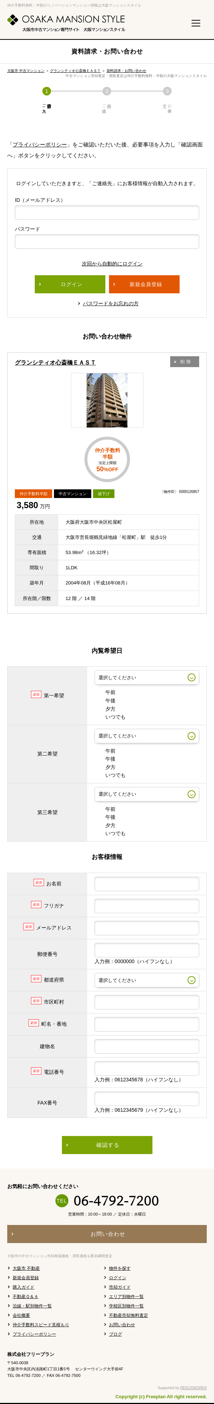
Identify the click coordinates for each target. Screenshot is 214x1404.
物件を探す (120, 1268)
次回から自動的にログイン (107, 264)
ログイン (117, 1277)
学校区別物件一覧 (126, 1306)
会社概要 (21, 1315)
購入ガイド (23, 1287)
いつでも (110, 717)
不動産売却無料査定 (128, 1315)
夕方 (105, 709)
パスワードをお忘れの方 (111, 303)
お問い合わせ (122, 1324)
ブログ (115, 1334)
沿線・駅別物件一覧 (32, 1306)
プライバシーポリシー (40, 144)
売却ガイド (120, 1287)
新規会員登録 (26, 1277)
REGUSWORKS (193, 1388)
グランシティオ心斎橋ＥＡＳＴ (75, 71)
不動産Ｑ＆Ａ (25, 1296)
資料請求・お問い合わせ (126, 71)
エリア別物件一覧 (126, 1296)
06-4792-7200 (116, 1201)
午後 (105, 700)
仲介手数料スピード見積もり (41, 1324)
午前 (105, 692)
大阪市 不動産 (26, 1268)
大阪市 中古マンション (26, 71)
